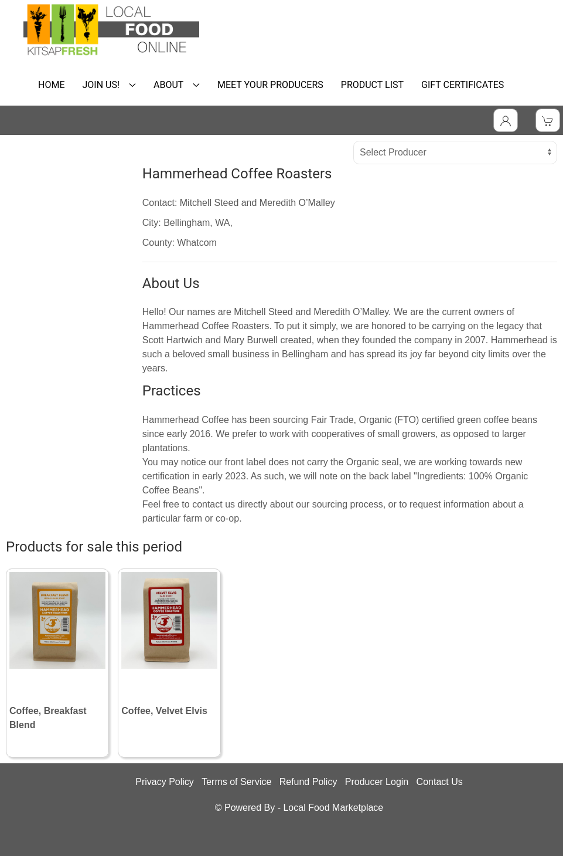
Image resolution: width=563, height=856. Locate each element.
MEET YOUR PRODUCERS (270, 84)
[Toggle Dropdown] (505, 120)
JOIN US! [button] (109, 84)
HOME (51, 84)
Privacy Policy (164, 782)
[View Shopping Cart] (547, 120)
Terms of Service (236, 782)
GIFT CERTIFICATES (462, 84)
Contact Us (440, 782)
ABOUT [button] (176, 84)
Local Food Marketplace (333, 808)
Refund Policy (308, 782)
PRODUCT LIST (372, 84)
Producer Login (377, 782)
